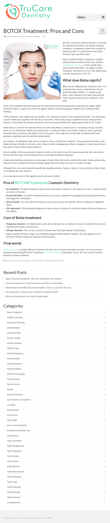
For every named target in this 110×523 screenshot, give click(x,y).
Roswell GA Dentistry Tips (18, 430)
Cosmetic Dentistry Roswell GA (54, 261)
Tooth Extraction (14, 477)
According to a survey (72, 65)
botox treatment (25, 261)
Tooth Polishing (14, 487)
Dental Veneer (13, 379)
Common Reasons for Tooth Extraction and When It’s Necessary (34, 283)
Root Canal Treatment (17, 425)
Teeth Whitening (14, 451)
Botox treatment (10, 250)
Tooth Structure (14, 497)
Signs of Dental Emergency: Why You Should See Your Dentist (33, 279)
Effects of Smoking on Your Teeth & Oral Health (27, 296)
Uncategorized (13, 502)
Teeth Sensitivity (14, 441)
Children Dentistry (15, 317)
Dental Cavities (13, 338)
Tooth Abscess (13, 466)
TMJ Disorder (13, 456)
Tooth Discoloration (15, 471)
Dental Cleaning (14, 343)
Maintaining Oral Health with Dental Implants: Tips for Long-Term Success (38, 287)
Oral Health (12, 420)
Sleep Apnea (12, 436)
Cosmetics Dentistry (33, 36)
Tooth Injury (12, 482)
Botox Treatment (19, 36)
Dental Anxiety (13, 328)
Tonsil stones (13, 461)
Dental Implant (13, 358)
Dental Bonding (14, 333)
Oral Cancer (12, 415)
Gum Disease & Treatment (19, 400)
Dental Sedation (14, 369)
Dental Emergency (15, 353)
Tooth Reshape (13, 492)
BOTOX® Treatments (31, 183)
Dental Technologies (16, 374)
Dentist (10, 389)
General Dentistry (15, 394)
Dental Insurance (14, 364)
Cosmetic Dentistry (52, 252)
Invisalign (11, 405)
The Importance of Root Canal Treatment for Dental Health (32, 292)
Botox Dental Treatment (12, 261)
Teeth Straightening (15, 446)
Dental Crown (13, 348)
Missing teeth (13, 410)
